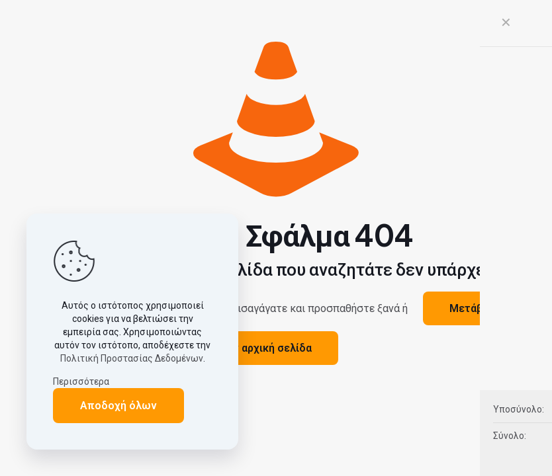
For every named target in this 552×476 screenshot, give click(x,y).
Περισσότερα (81, 381)
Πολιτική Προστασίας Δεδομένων (131, 358)
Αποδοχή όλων (118, 405)
